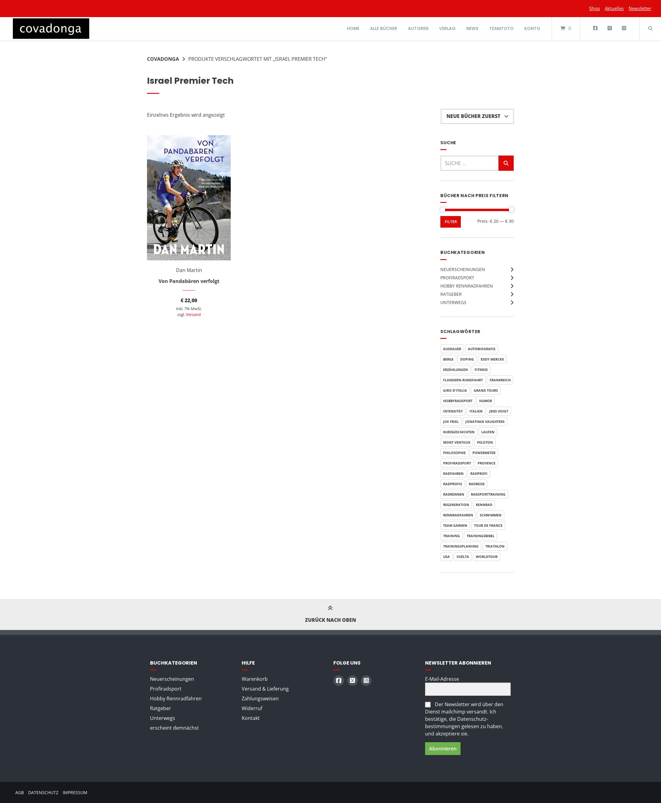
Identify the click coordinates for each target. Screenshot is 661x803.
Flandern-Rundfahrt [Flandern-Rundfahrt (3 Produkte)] (463, 380)
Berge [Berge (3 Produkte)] (448, 359)
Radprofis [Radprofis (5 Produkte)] (452, 484)
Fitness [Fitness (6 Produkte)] (481, 369)
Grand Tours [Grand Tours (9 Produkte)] (486, 390)
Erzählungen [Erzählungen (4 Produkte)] (455, 369)
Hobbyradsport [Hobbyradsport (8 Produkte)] (457, 400)
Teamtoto (501, 28)
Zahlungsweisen (260, 698)
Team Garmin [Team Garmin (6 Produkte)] (455, 525)
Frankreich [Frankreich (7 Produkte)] (500, 380)
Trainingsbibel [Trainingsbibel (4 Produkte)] (480, 536)
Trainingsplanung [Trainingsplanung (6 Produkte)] (461, 546)
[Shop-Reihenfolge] (477, 116)
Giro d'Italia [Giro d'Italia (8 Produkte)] (455, 390)
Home (353, 28)
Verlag (447, 28)
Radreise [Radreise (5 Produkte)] (477, 484)
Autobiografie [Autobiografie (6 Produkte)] (481, 348)
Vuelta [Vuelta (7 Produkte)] (463, 556)
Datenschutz (43, 792)
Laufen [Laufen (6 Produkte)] (487, 432)
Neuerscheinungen (462, 269)
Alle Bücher (383, 28)
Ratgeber (451, 294)
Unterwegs (453, 302)
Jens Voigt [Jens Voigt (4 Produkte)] (498, 411)
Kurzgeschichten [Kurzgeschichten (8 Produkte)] (459, 432)
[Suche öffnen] (650, 28)
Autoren (418, 28)
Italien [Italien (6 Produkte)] (476, 411)
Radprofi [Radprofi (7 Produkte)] (478, 473)
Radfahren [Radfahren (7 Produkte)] (453, 473)
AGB (19, 792)
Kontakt (251, 718)
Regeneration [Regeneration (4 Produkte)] (456, 504)
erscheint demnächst (174, 727)
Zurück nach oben (330, 614)
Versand (193, 314)
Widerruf (252, 708)
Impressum (75, 792)
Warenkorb (255, 679)
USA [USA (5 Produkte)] (446, 556)
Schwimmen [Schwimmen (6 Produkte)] (490, 515)
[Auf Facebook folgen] (595, 28)
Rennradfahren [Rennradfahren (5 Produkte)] (458, 515)
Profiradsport (457, 277)
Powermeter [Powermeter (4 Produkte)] (483, 452)
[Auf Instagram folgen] (624, 28)
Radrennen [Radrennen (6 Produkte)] (453, 494)
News (472, 28)
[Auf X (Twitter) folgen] (609, 28)
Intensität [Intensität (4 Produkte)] (453, 411)
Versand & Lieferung (265, 688)
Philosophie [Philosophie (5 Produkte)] (454, 452)
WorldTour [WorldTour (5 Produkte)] (487, 556)
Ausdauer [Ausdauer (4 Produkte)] (452, 348)
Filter (451, 221)
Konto (532, 28)
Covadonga (163, 59)
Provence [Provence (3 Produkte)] (486, 463)
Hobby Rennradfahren (466, 286)
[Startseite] (51, 28)
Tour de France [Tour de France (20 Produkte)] (488, 525)
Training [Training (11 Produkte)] (451, 536)
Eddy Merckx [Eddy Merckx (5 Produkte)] (492, 359)
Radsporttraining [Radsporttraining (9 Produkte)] (488, 494)
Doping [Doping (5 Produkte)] (467, 359)
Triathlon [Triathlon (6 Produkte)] (495, 546)
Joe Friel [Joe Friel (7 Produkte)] (451, 421)
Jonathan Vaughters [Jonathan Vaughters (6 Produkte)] (485, 421)
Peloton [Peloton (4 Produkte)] (485, 442)
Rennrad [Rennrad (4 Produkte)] (484, 504)
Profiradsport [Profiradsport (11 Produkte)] (457, 463)
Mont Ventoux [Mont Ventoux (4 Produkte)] (456, 442)
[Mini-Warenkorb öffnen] (566, 28)
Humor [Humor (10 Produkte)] (485, 400)
